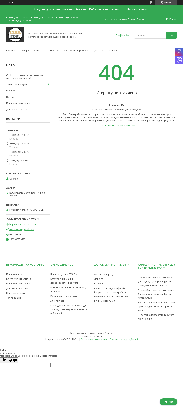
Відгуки (10, 96)
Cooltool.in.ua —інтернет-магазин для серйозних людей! (25, 77)
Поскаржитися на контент (94, 339)
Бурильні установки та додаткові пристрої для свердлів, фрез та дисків (156, 306)
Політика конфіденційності (124, 339)
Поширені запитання (18, 103)
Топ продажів (13, 297)
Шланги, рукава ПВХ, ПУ (63, 274)
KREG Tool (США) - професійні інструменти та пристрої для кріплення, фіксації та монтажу (111, 292)
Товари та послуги (31, 50)
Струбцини (100, 283)
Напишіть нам (137, 9)
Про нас (54, 50)
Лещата (98, 278)
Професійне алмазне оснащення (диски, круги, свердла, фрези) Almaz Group (156, 293)
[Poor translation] (12, 360)
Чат (168, 401)
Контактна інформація (76, 50)
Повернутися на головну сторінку (116, 125)
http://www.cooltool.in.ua (22, 224)
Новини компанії (15, 293)
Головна (11, 50)
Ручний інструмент (104, 300)
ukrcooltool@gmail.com (21, 229)
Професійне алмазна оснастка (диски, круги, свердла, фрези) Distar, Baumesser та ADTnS (155, 281)
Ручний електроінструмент (65, 296)
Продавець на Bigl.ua (91, 336)
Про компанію (14, 274)
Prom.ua (109, 332)
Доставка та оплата (105, 50)
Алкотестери (57, 300)
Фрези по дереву (104, 274)
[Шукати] (171, 35)
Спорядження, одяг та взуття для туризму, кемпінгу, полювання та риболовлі (68, 309)
